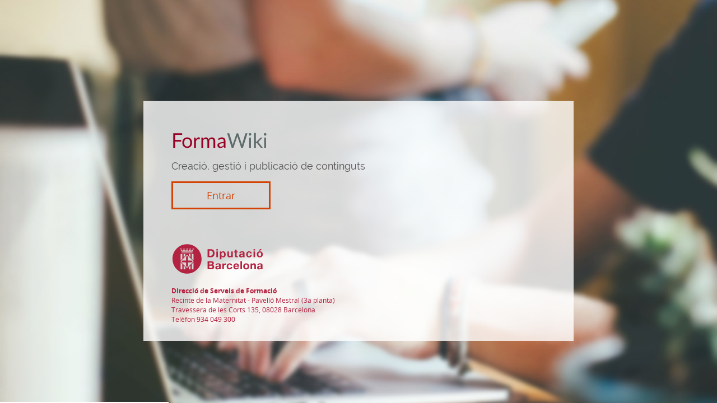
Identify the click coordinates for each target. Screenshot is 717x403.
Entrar (221, 195)
